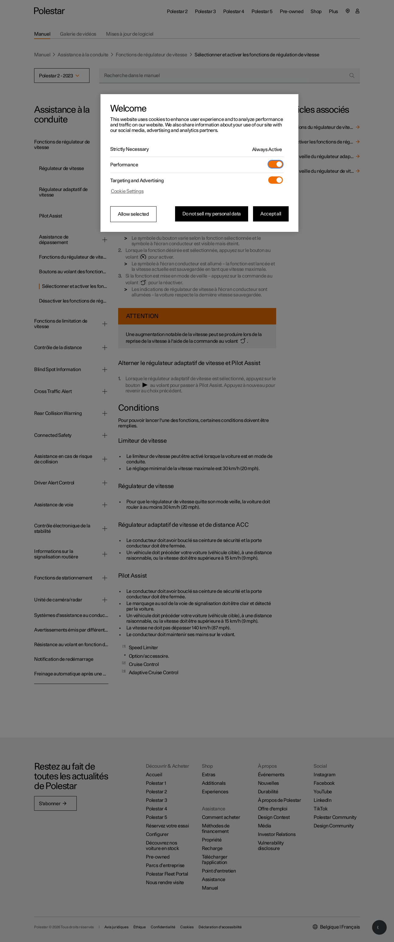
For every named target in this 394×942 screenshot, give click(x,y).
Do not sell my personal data (211, 213)
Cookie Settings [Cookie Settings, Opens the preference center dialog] (127, 191)
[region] (199, 163)
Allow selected (133, 214)
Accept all (270, 213)
